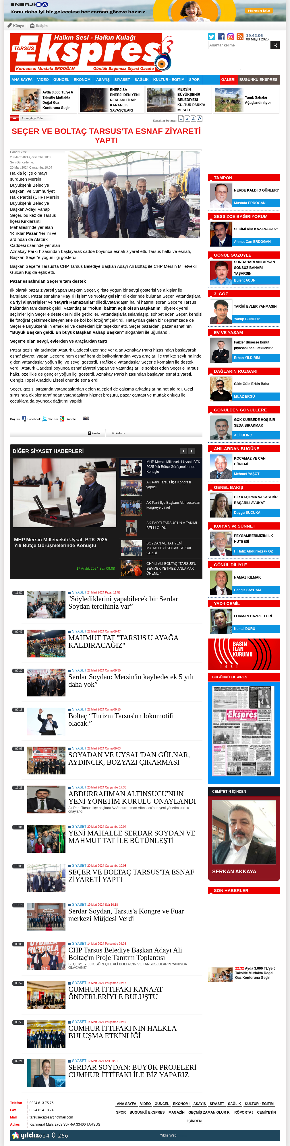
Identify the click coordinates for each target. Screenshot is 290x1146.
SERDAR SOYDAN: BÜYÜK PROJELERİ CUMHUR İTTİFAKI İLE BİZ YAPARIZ (132, 1071)
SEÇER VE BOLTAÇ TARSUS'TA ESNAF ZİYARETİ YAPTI (131, 875)
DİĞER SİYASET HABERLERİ (48, 451)
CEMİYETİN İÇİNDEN (229, 792)
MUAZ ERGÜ (244, 397)
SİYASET (122, 79)
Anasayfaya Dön (32, 118)
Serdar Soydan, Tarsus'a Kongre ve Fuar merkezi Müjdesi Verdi (126, 914)
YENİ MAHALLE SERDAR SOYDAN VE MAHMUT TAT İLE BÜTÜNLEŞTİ (132, 836)
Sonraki (191, 451)
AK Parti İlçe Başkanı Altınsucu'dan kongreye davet (173, 505)
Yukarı (120, 433)
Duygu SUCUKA (247, 513)
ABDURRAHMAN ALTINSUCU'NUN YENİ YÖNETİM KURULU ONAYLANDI (132, 797)
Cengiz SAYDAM (247, 590)
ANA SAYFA (21, 79)
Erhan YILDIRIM (247, 358)
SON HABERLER (231, 890)
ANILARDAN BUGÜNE (236, 448)
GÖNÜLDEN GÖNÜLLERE (240, 409)
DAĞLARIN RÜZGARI (236, 371)
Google (70, 419)
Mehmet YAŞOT (247, 474)
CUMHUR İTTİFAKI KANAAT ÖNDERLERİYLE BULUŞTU (115, 993)
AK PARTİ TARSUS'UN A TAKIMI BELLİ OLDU (171, 525)
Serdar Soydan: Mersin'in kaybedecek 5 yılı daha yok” (131, 680)
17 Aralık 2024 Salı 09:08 (95, 569)
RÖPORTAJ (243, 1112)
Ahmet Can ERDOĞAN (252, 242)
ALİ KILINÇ (243, 435)
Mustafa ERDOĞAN (250, 203)
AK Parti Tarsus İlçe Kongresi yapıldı (168, 484)
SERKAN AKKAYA (234, 871)
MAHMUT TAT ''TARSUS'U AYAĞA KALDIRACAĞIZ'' (123, 641)
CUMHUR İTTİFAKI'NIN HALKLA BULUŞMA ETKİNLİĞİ (122, 1032)
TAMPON (223, 177)
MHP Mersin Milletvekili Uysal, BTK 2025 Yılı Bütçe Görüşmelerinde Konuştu (60, 542)
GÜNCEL (61, 79)
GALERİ (228, 79)
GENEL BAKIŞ (228, 487)
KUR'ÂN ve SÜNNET (234, 526)
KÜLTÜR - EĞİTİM (169, 79)
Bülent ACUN (245, 280)
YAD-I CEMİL (227, 603)
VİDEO (43, 79)
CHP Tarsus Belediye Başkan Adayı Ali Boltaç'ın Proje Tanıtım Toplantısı (125, 953)
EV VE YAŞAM (228, 332)
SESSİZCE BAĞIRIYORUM (241, 216)
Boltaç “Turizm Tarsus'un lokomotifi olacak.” (121, 719)
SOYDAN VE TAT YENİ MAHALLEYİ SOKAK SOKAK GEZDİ (169, 548)
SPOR (194, 79)
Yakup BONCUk (247, 319)
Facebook (34, 419)
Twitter (53, 419)
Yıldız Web (168, 1135)
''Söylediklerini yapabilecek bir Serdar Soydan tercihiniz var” (123, 602)
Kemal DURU (244, 629)
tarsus (182, 1135)
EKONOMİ (83, 79)
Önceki (183, 451)
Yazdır (96, 433)
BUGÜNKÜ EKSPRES (258, 79)
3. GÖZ (221, 293)
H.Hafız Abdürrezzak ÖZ (253, 551)
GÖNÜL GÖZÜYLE (233, 255)
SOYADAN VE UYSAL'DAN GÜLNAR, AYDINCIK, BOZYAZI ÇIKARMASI (129, 758)
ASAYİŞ (103, 79)
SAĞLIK (142, 79)
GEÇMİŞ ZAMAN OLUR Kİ (209, 1112)
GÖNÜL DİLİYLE (230, 564)
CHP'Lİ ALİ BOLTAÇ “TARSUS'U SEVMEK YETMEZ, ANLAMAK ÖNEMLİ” (171, 568)
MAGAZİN (177, 1112)
